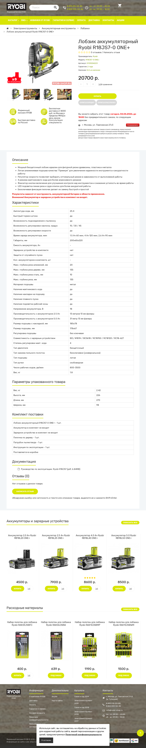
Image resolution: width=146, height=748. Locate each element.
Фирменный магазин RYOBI (16, 7)
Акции (54, 696)
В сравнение (105, 84)
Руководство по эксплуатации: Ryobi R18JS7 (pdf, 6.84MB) (49, 469)
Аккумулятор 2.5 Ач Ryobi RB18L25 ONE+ (56, 536)
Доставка (33, 701)
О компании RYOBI (37, 696)
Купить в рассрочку (107, 103)
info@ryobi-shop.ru (113, 710)
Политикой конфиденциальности (83, 734)
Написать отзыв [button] (25, 491)
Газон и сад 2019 (81, 696)
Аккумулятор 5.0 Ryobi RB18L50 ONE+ (123, 536)
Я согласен (46, 740)
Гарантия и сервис (37, 709)
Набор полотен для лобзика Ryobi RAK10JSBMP (90, 623)
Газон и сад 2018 (81, 707)
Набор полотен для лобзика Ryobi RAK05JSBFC (22, 623)
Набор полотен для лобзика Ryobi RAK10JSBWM (124, 623)
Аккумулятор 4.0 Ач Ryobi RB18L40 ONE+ (90, 536)
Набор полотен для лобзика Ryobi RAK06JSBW (56, 623)
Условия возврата (37, 713)
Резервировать (132, 125)
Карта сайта (57, 701)
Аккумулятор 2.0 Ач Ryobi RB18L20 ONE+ (22, 536)
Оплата (32, 705)
